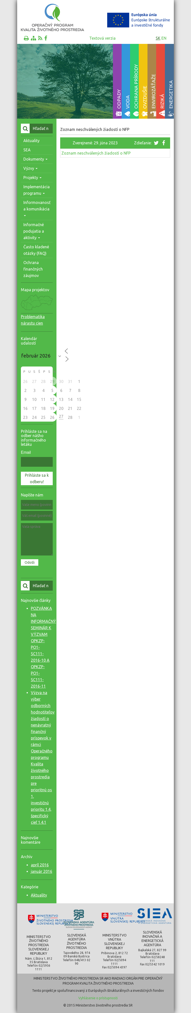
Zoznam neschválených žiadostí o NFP (96, 153)
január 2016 (41, 871)
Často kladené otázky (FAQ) (36, 250)
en (163, 38)
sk (158, 38)
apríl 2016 (40, 865)
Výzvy (30, 168)
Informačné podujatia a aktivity (33, 231)
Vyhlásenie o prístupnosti (98, 998)
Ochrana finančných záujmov (33, 269)
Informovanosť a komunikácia (36, 208)
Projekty (32, 177)
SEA (27, 150)
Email (26, 452)
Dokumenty (35, 159)
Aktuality (31, 140)
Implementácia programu (36, 189)
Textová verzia (102, 38)
